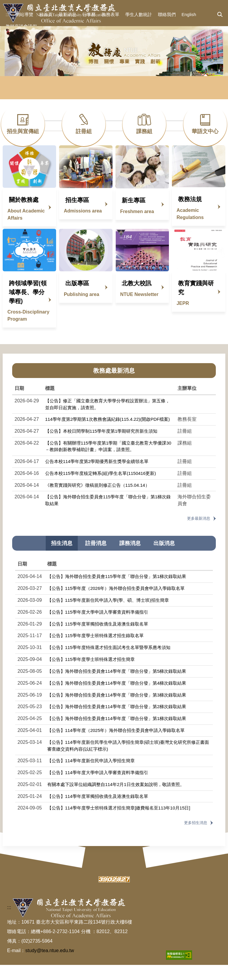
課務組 (144, 131)
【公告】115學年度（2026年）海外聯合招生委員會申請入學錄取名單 (116, 598)
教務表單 (110, 14)
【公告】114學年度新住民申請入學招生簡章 (91, 771)
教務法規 (190, 209)
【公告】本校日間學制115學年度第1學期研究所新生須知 (101, 441)
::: (8, 14)
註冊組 (84, 131)
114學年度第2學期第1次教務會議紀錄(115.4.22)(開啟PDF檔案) (107, 429)
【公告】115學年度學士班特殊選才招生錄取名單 (95, 645)
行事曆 (89, 14)
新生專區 (133, 210)
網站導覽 (24, 14)
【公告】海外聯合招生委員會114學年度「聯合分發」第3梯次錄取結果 (116, 705)
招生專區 (77, 210)
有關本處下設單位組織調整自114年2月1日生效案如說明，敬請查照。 (115, 794)
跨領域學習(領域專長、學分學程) (28, 302)
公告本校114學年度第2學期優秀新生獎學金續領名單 (96, 471)
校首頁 (46, 14)
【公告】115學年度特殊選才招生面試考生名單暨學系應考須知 (108, 657)
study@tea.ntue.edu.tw (49, 960)
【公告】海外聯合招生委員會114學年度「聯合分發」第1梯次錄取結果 (116, 728)
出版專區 (77, 293)
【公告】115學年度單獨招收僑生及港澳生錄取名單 (97, 634)
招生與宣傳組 (23, 131)
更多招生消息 (195, 833)
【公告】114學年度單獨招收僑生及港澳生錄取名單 (97, 806)
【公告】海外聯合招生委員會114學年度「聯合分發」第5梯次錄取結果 (116, 681)
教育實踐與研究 (196, 298)
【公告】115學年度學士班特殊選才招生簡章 (91, 669)
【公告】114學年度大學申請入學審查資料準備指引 (97, 782)
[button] (220, 15)
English (189, 14)
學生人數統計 (138, 14)
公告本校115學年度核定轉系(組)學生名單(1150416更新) (100, 483)
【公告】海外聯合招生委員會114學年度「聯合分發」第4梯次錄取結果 (116, 693)
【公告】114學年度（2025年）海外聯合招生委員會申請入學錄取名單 (116, 740)
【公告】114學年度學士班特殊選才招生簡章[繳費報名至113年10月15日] (118, 818)
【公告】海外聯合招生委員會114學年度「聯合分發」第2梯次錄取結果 (116, 716)
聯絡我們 (167, 14)
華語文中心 (205, 131)
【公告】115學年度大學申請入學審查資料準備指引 (97, 622)
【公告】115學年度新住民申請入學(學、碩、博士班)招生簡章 (108, 610)
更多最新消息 (198, 529)
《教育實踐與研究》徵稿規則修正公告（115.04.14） (99, 495)
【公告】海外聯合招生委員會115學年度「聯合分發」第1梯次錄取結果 (116, 586)
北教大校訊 (136, 293)
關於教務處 (24, 210)
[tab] (62, 553)
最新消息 (67, 14)
